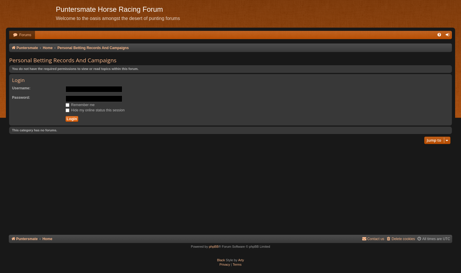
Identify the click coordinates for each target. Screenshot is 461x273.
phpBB (213, 246)
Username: (21, 88)
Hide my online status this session (95, 110)
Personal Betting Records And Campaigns (62, 60)
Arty (241, 260)
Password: (21, 98)
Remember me (80, 105)
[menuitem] (22, 35)
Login (18, 80)
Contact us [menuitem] (373, 239)
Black (221, 260)
